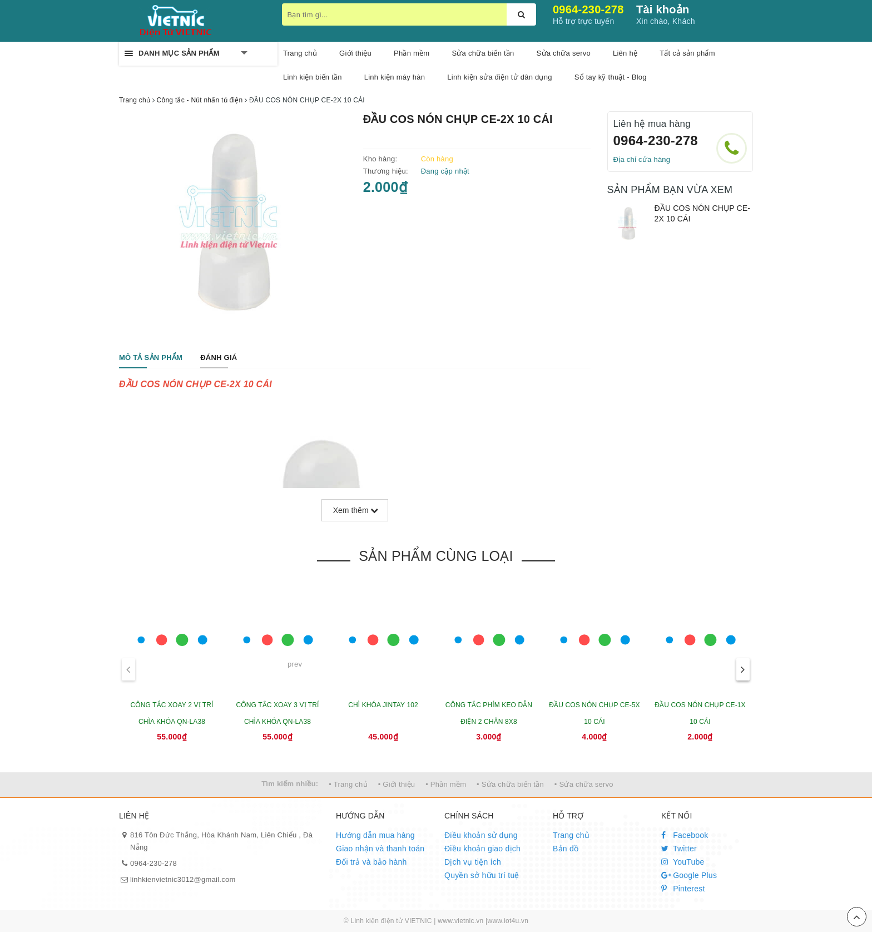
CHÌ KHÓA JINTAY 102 (383, 705)
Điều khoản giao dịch (482, 848)
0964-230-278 (588, 9)
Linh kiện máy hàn (394, 77)
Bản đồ (565, 848)
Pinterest (683, 888)
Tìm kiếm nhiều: (289, 784)
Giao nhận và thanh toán (380, 848)
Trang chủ (571, 835)
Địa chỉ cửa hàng (642, 159)
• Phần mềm (445, 784)
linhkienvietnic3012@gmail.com (183, 879)
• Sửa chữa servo (583, 784)
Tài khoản (662, 9)
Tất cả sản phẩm (687, 53)
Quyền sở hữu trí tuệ (481, 875)
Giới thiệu (355, 53)
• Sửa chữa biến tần (510, 784)
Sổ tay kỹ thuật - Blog (610, 77)
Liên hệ (625, 53)
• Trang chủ (348, 784)
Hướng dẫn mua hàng (375, 835)
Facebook (684, 835)
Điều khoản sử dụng (481, 835)
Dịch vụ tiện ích (472, 861)
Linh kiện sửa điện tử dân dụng (499, 77)
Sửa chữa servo (564, 53)
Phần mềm (411, 53)
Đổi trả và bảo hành (371, 861)
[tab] (150, 358)
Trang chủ (300, 53)
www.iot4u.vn (507, 921)
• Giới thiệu (396, 784)
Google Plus (689, 875)
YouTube (683, 861)
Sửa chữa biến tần (483, 53)
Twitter (679, 848)
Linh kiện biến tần (312, 77)
